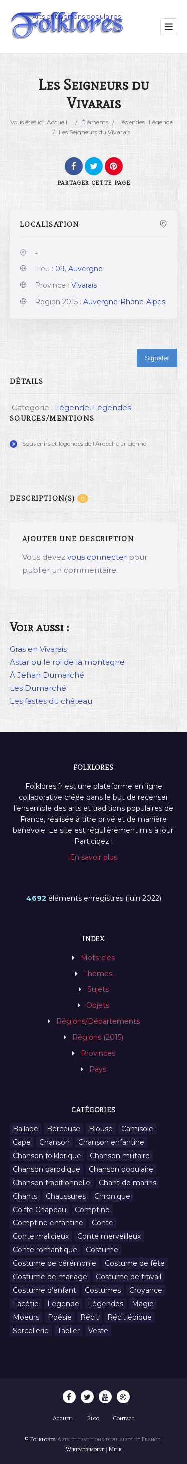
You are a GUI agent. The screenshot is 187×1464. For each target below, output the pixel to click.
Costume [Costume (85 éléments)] (102, 1249)
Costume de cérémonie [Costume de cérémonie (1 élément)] (54, 1263)
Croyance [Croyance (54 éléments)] (145, 1290)
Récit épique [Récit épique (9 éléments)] (129, 1317)
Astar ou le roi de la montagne (67, 662)
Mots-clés (98, 957)
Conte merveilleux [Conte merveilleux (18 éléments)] (109, 1236)
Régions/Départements (98, 1021)
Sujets (98, 989)
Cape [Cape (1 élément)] (22, 1142)
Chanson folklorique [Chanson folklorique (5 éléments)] (47, 1155)
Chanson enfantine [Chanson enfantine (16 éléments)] (111, 1142)
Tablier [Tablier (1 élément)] (68, 1330)
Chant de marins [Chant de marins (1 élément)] (127, 1182)
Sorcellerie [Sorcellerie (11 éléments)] (31, 1330)
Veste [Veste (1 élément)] (98, 1330)
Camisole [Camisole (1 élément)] (137, 1128)
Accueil (57, 122)
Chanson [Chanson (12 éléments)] (54, 1142)
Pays (97, 1069)
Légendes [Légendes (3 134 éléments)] (105, 1303)
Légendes (131, 122)
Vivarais (84, 285)
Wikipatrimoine (85, 1449)
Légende (161, 122)
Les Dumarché (38, 688)
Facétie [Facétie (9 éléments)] (26, 1303)
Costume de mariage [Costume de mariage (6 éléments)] (50, 1276)
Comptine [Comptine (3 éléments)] (92, 1209)
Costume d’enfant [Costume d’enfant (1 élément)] (44, 1290)
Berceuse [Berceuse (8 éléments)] (63, 1128)
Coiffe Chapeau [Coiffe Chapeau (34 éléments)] (39, 1209)
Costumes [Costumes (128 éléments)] (103, 1290)
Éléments (94, 122)
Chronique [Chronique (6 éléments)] (112, 1196)
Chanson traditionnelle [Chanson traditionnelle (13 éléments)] (51, 1182)
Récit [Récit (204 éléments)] (89, 1317)
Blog (93, 1418)
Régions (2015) (97, 1037)
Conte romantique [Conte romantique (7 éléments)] (45, 1249)
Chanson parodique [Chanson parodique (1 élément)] (46, 1169)
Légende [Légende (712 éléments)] (63, 1303)
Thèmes (98, 973)
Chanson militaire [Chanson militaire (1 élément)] (120, 1155)
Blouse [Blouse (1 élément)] (101, 1128)
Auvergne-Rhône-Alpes (124, 301)
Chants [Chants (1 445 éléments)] (25, 1196)
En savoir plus (93, 857)
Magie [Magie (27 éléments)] (143, 1303)
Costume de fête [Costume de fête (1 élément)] (135, 1263)
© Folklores (40, 1439)
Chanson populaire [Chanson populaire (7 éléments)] (121, 1169)
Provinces (98, 1053)
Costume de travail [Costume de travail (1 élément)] (128, 1276)
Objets (97, 1005)
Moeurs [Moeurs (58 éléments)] (26, 1317)
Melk (115, 1449)
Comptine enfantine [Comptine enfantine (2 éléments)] (48, 1223)
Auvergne (85, 268)
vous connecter (97, 557)
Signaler (157, 358)
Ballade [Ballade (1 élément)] (25, 1128)
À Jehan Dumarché (47, 675)
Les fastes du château (51, 701)
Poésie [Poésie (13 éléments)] (60, 1317)
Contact (123, 1418)
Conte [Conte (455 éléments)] (102, 1223)
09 (60, 268)
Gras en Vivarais (38, 649)
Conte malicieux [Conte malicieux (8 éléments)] (41, 1236)
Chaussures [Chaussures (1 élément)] (66, 1196)
